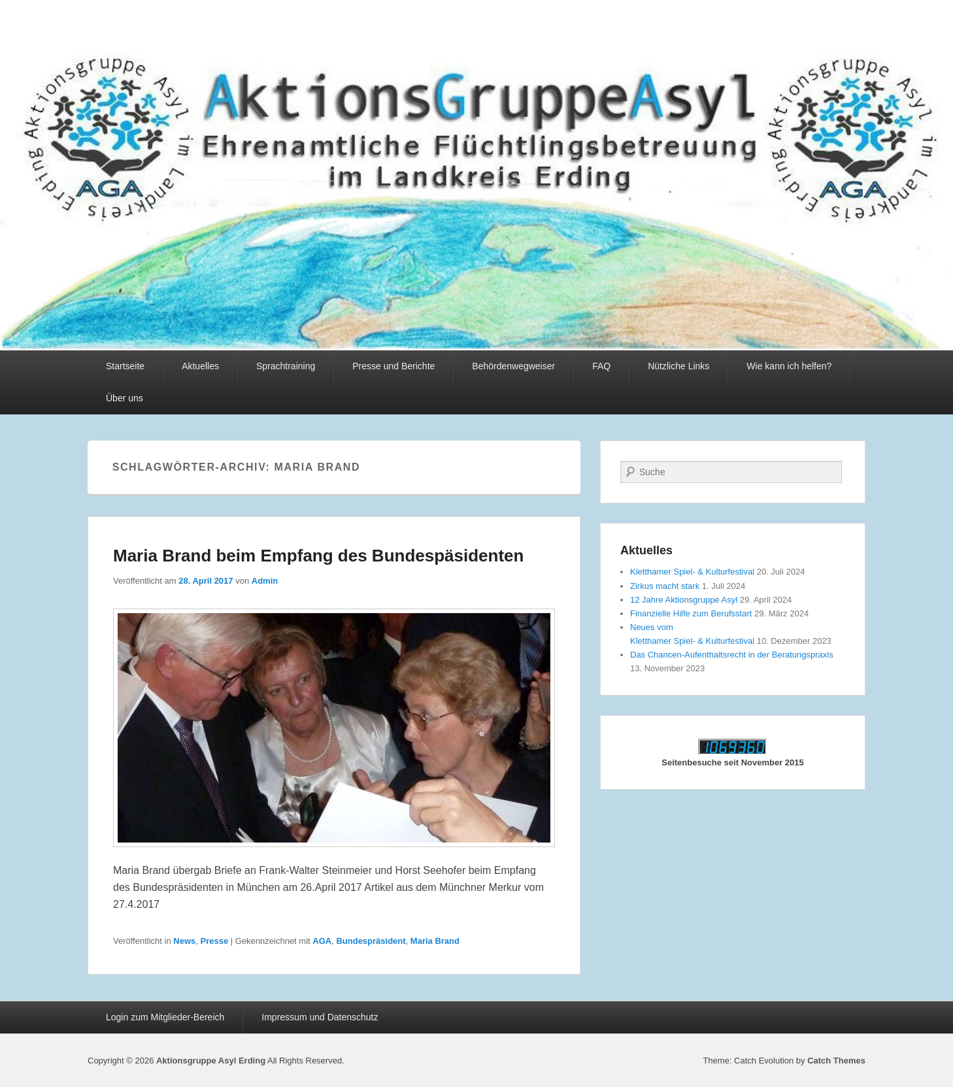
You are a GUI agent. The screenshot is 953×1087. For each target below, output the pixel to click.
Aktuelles (200, 366)
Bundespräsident (370, 941)
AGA (321, 941)
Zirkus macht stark (664, 586)
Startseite (125, 366)
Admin (265, 581)
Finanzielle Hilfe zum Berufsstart (691, 613)
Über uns (124, 398)
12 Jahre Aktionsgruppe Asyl (683, 600)
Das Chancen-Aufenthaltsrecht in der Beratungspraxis (731, 655)
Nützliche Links (678, 366)
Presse (214, 941)
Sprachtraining (285, 366)
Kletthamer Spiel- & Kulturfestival (692, 572)
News (184, 941)
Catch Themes (836, 1060)
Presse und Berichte (393, 366)
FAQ (601, 366)
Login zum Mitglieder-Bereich (165, 1017)
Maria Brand (435, 941)
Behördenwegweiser (513, 366)
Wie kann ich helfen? (788, 366)
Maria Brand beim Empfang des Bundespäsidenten (318, 555)
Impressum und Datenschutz (319, 1017)
